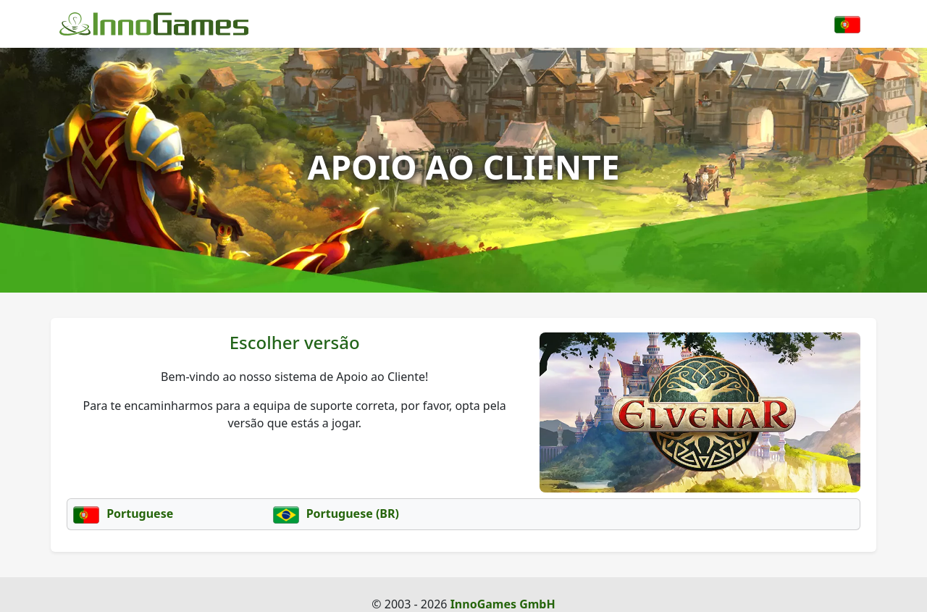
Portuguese (123, 513)
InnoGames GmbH (502, 604)
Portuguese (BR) (336, 513)
